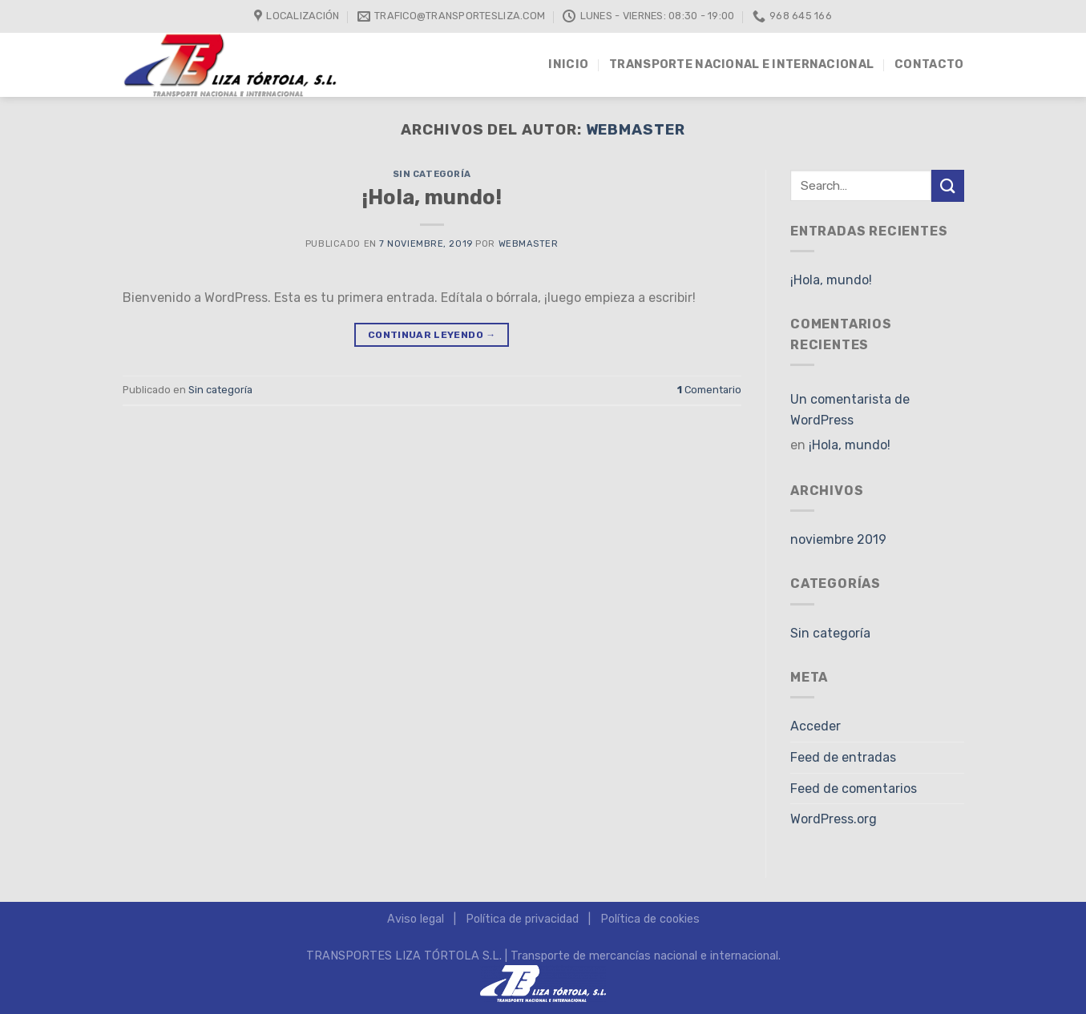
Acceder (815, 726)
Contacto (928, 64)
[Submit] (947, 185)
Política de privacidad (522, 919)
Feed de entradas (843, 757)
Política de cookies (650, 919)
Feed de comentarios (853, 788)
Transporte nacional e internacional (741, 64)
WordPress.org (833, 819)
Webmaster (635, 130)
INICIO (568, 64)
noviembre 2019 (838, 539)
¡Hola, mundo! (431, 197)
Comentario (709, 390)
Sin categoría (432, 174)
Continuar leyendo (432, 335)
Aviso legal (415, 919)
